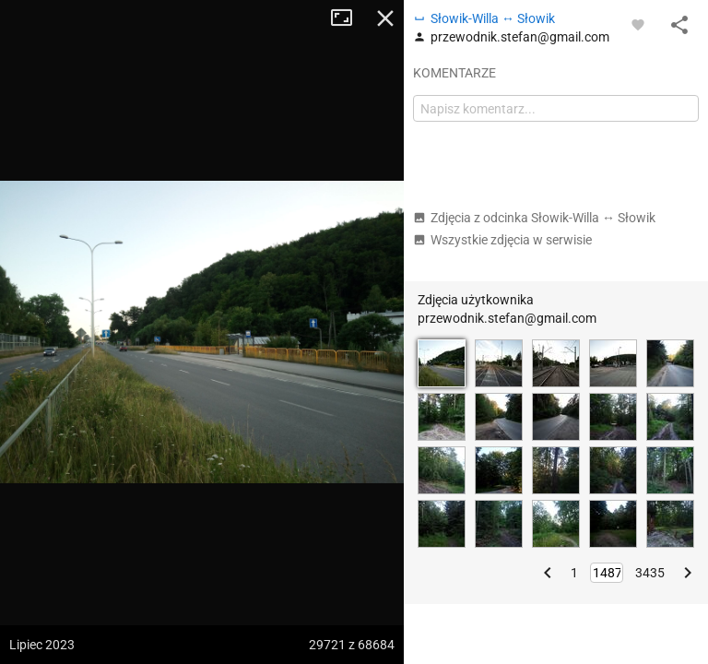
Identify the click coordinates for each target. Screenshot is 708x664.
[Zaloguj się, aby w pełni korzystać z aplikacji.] (638, 24)
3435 (650, 572)
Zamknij (385, 18)
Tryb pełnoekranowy (348, 18)
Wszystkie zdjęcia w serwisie (502, 239)
